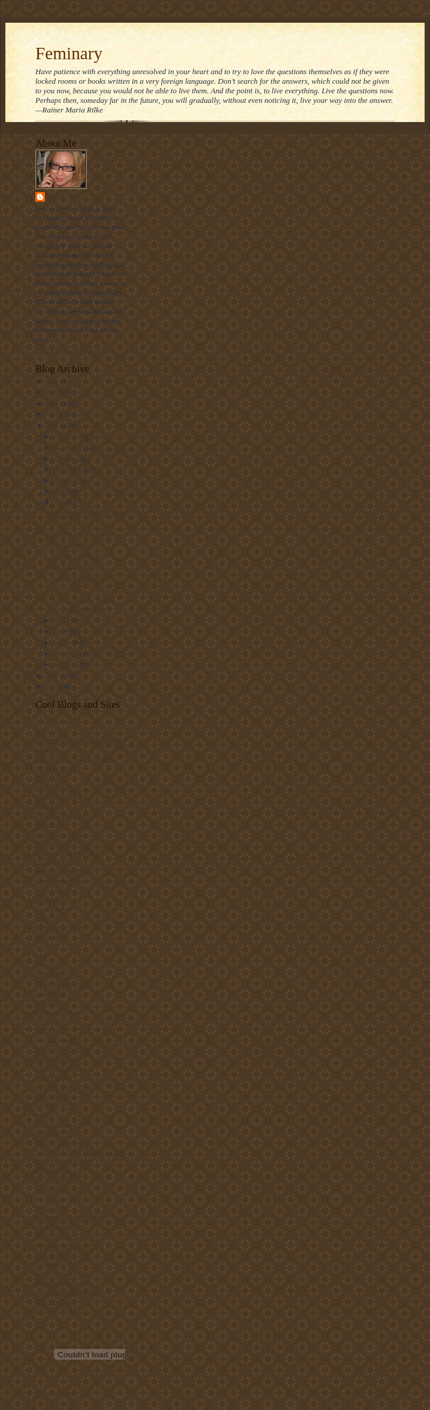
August (64, 480)
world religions (55, 1310)
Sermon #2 (66, 588)
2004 (53, 686)
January (65, 664)
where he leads (55, 1301)
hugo (42, 955)
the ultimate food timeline (70, 1217)
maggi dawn (51, 1058)
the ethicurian (53, 1170)
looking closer (54, 1039)
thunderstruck (53, 1255)
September (69, 469)
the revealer (50, 1207)
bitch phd (47, 777)
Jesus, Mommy (72, 545)
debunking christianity (65, 852)
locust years (51, 1021)
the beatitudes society (64, 1161)
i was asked (50, 965)
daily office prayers (61, 834)
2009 (53, 391)
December (68, 436)
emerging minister (59, 880)
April (61, 631)
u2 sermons (50, 1264)
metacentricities (56, 1067)
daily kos (47, 824)
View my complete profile (70, 351)
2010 (53, 381)
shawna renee (53, 1124)
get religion (50, 936)
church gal (49, 805)
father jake (49, 918)
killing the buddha (59, 983)
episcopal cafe (54, 890)
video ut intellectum (62, 1273)
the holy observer (58, 1189)
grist (41, 945)
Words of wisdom (75, 555)
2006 (53, 425)
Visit (56, 1393)
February (67, 653)
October (65, 458)
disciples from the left (64, 871)
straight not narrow (60, 1142)
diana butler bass (57, 862)
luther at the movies (61, 1049)
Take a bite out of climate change (79, 1152)
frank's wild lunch (59, 927)
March (63, 642)
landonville (50, 993)
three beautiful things (63, 1245)
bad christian (52, 721)
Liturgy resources (58, 1011)
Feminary (68, 53)
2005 (53, 675)
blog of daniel (53, 787)
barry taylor (50, 731)
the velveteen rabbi (60, 1227)
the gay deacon (55, 1179)
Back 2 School (71, 566)
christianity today (58, 796)
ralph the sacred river (63, 1086)
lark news (48, 1002)
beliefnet (47, 749)
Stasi (56, 196)
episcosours (50, 899)
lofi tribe (47, 1030)
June (61, 502)
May (61, 620)
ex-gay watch (53, 908)
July (60, 491)
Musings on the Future (82, 533)
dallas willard (53, 842)
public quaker (53, 1076)
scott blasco (50, 1104)
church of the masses (63, 815)
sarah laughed (53, 1096)
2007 (53, 414)
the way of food (56, 1236)
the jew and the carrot (64, 1198)
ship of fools (52, 1133)
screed (44, 1114)
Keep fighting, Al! (76, 577)
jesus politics (52, 973)
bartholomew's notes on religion (78, 740)
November (69, 447)
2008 (53, 403)
